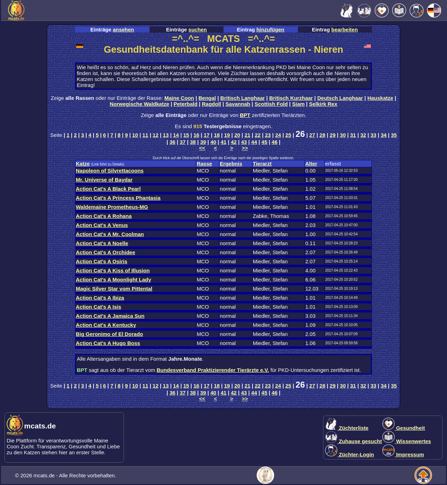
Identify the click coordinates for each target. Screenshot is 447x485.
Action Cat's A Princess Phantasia (118, 198)
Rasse (204, 164)
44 (254, 142)
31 (353, 135)
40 (213, 142)
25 (288, 135)
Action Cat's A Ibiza (100, 298)
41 (224, 142)
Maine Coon (179, 98)
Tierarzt (262, 164)
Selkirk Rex (323, 104)
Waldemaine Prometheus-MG (112, 207)
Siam (298, 104)
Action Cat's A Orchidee (105, 252)
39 (203, 142)
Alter (311, 164)
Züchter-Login (349, 454)
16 (196, 135)
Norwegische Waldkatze (139, 104)
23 (268, 135)
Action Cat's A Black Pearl (108, 189)
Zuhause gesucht (353, 441)
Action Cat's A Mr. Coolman (110, 234)
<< (202, 148)
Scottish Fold (271, 104)
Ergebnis (231, 164)
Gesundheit (403, 428)
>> (245, 148)
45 (265, 142)
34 (384, 135)
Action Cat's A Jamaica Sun (110, 316)
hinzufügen (270, 29)
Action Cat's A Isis (98, 307)
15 (186, 135)
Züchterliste (346, 428)
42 (234, 142)
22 (258, 135)
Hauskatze (380, 98)
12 (156, 135)
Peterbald (185, 104)
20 (237, 135)
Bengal (207, 98)
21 (247, 135)
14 (176, 135)
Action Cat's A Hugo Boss (108, 343)
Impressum (403, 454)
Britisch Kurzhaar (291, 98)
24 (278, 135)
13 (166, 135)
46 (275, 142)
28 (322, 135)
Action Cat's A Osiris (101, 261)
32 (363, 135)
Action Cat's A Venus (102, 225)
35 (394, 135)
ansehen (123, 29)
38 (193, 142)
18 (217, 135)
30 (343, 135)
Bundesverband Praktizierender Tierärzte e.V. (212, 370)
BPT (245, 115)
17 (207, 135)
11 (145, 135)
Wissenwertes (406, 441)
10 (135, 135)
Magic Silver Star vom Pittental (114, 289)
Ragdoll (211, 104)
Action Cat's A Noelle (102, 243)
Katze (83, 164)
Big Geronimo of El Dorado (109, 334)
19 (227, 135)
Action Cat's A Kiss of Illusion (113, 270)
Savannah (238, 104)
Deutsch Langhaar (340, 98)
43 (244, 142)
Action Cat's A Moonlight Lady (113, 279)
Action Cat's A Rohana (104, 216)
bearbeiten (344, 29)
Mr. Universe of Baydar (104, 180)
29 (333, 135)
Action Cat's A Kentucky (106, 325)
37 (183, 142)
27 (312, 135)
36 (172, 142)
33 (373, 135)
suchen (198, 29)
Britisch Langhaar (242, 98)
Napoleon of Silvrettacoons (110, 171)
